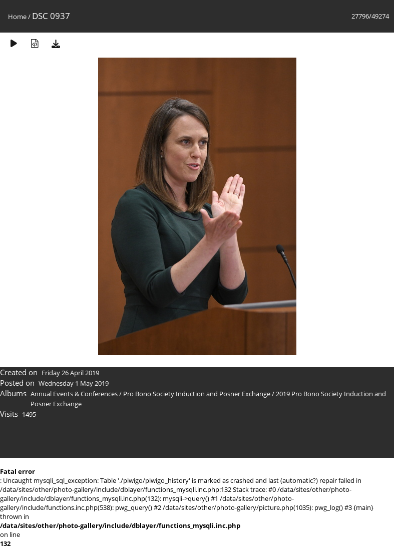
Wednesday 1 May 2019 (74, 383)
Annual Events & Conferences (74, 393)
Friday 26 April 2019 (70, 372)
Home (17, 16)
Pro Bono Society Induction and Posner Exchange (196, 393)
